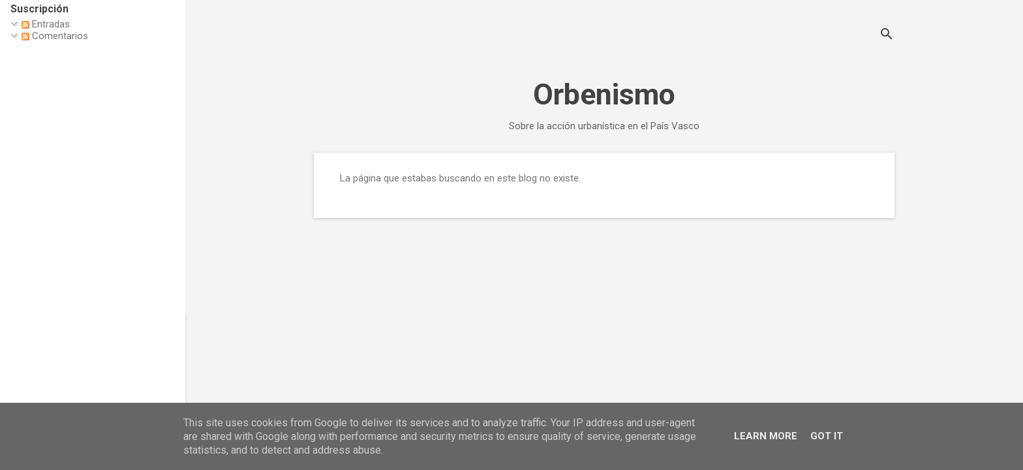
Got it (826, 436)
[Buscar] (886, 35)
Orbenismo (604, 94)
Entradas (46, 24)
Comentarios (55, 36)
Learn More (765, 436)
